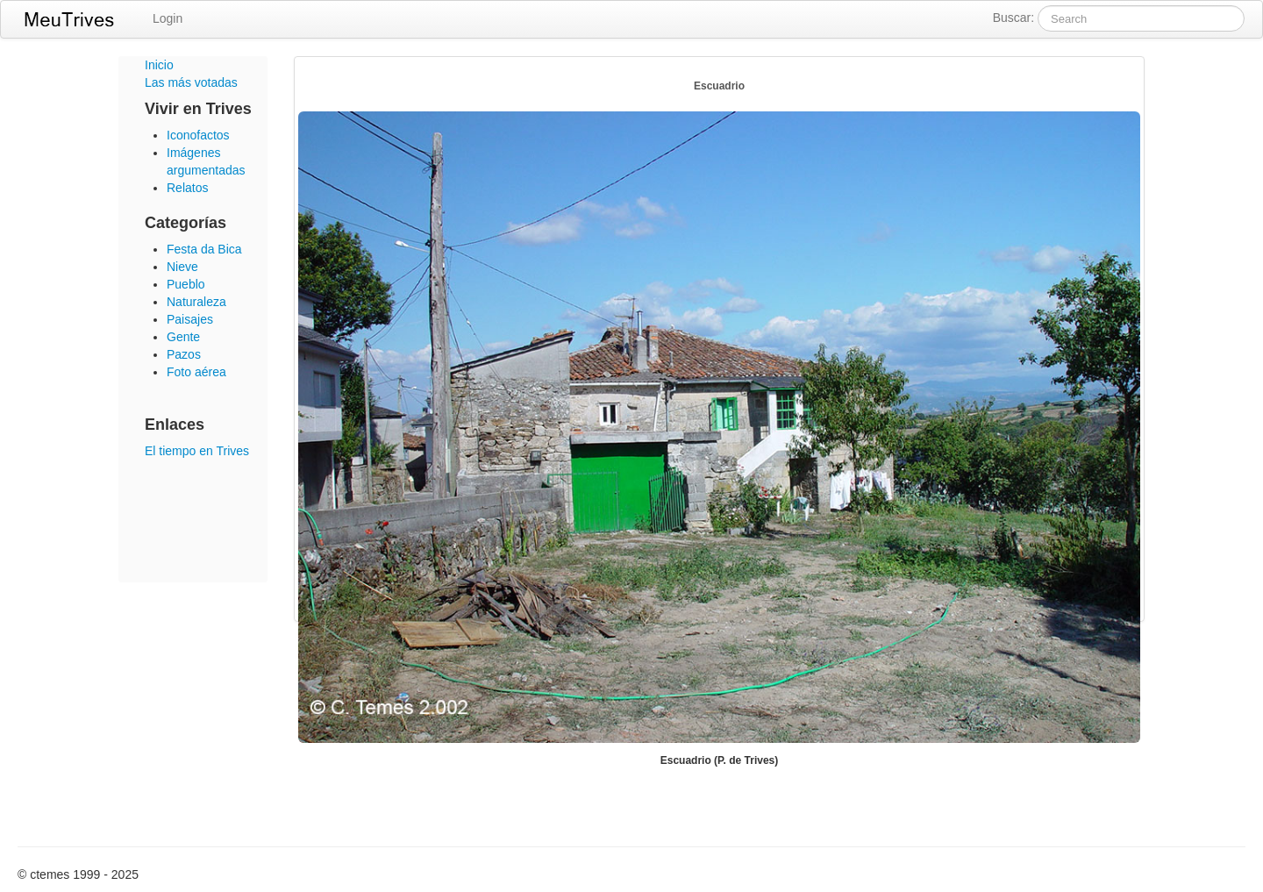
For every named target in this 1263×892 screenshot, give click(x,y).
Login (167, 18)
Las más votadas (191, 82)
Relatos (187, 188)
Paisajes (190, 319)
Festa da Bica (204, 249)
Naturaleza (196, 302)
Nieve (182, 267)
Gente (183, 337)
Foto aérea (196, 372)
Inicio (159, 65)
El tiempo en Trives (197, 451)
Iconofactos (198, 135)
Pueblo (186, 284)
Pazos (184, 354)
